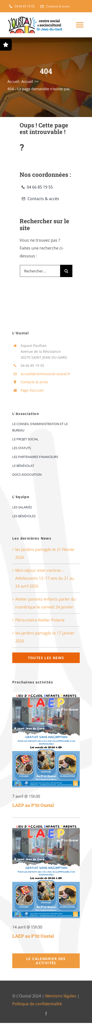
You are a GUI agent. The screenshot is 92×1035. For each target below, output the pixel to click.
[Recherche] (66, 271)
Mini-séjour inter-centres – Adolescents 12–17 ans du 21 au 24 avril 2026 (44, 578)
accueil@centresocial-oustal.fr (45, 373)
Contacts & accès (34, 382)
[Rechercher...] (40, 271)
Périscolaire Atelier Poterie (40, 620)
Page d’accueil (32, 390)
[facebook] (46, 1014)
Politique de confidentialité (37, 1003)
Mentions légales (60, 996)
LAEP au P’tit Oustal (33, 805)
